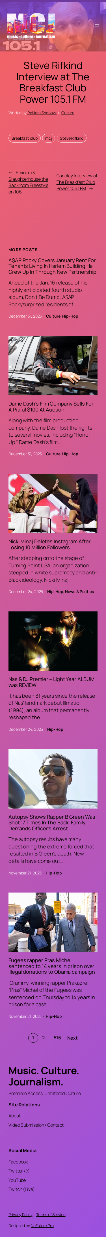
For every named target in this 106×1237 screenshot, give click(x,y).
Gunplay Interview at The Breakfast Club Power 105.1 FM (77, 182)
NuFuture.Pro (42, 1225)
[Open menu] (97, 25)
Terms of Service (50, 1214)
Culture (67, 112)
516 (57, 1038)
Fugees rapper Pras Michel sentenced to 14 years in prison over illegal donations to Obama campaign (51, 966)
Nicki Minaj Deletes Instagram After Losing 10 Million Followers (49, 544)
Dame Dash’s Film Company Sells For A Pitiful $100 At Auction (51, 406)
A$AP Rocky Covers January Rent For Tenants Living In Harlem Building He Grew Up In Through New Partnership (52, 266)
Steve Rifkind (71, 138)
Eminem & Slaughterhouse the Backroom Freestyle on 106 (28, 182)
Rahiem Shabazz (42, 112)
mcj (48, 138)
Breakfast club (25, 138)
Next (72, 1038)
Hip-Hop (70, 316)
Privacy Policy (20, 1214)
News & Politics (79, 591)
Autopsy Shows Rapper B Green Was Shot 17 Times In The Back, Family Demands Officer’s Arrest (51, 822)
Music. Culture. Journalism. (43, 1076)
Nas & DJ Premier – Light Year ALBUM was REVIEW (51, 682)
